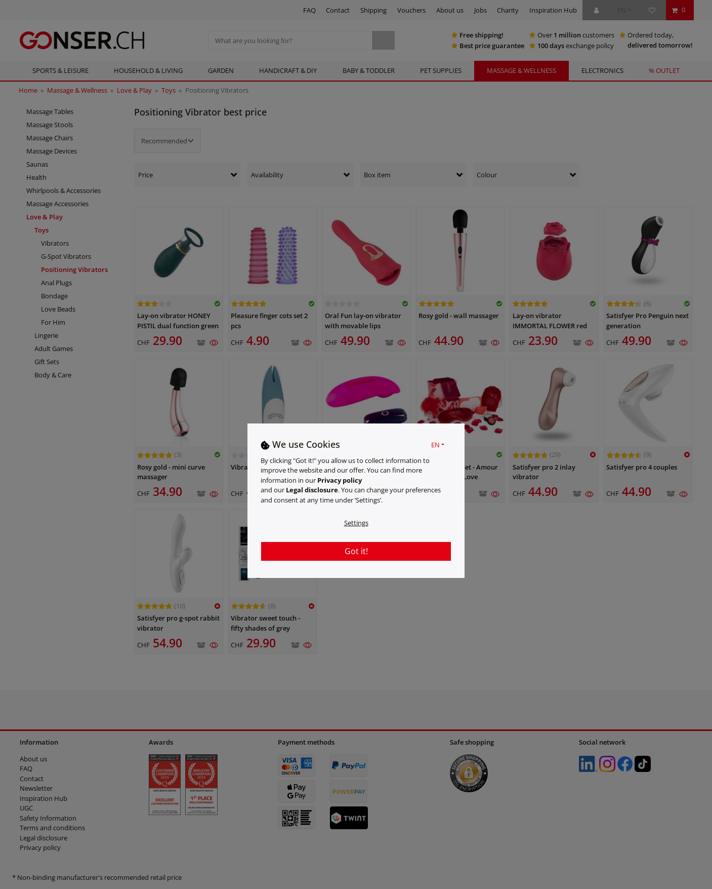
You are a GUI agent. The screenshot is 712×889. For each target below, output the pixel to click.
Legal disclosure (312, 489)
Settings (356, 522)
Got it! (356, 551)
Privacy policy (339, 480)
